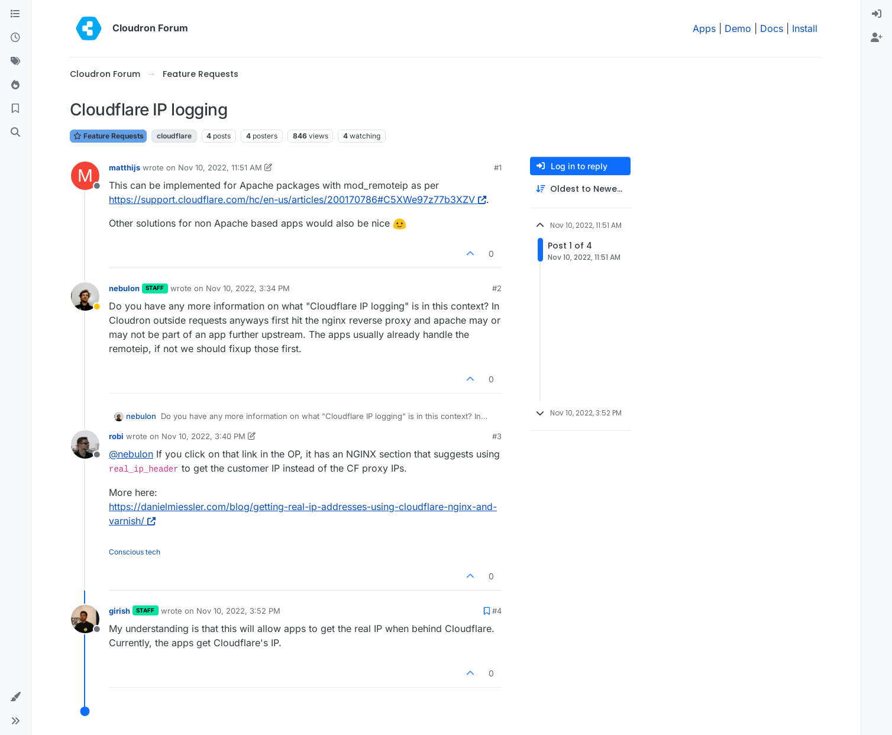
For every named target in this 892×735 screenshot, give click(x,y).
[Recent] (15, 37)
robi (116, 436)
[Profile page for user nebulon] (85, 296)
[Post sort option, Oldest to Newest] (580, 189)
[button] (15, 697)
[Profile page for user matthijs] (85, 176)
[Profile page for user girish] (85, 619)
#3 (497, 436)
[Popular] (15, 85)
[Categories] (15, 14)
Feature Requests (108, 135)
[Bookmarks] (15, 108)
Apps (704, 28)
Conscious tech (134, 551)
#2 (497, 288)
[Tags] (15, 61)
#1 (498, 167)
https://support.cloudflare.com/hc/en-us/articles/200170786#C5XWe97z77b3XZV (297, 199)
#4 (497, 610)
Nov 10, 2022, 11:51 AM (220, 167)
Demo (738, 28)
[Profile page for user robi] (85, 444)
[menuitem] (876, 14)
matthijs (124, 167)
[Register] (876, 37)
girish (119, 610)
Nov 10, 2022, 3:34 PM (248, 288)
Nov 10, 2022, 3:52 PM (238, 610)
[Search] (15, 132)
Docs (771, 28)
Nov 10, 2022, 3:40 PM (203, 436)
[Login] (876, 14)
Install (804, 28)
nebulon (124, 288)
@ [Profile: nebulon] (131, 454)
